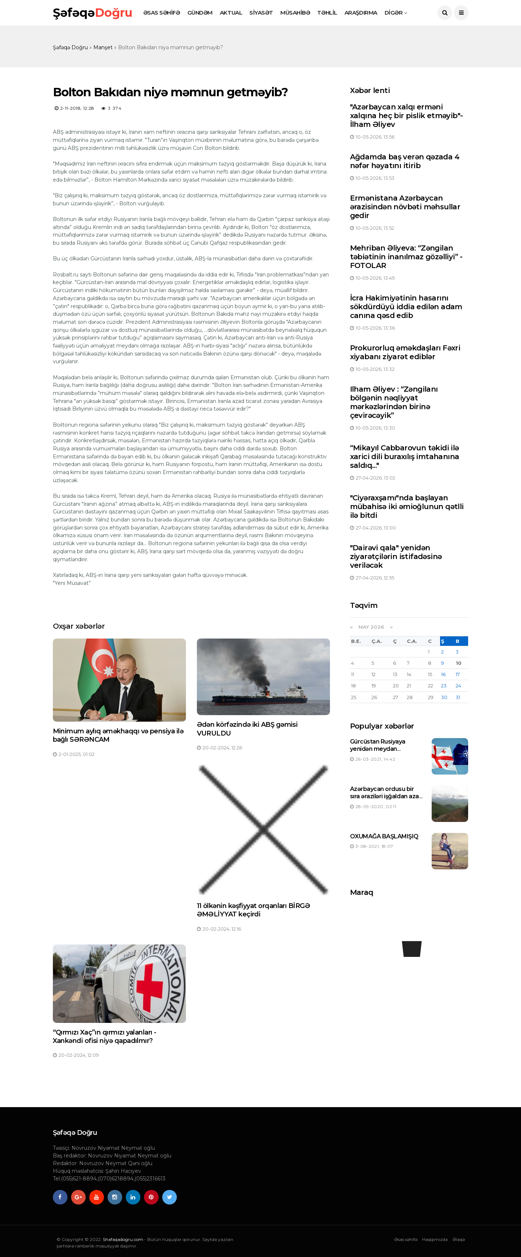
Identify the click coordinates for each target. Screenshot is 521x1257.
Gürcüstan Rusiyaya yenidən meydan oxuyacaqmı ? (377, 749)
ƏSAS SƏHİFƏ (161, 12)
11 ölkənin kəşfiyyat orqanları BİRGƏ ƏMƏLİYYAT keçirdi (253, 910)
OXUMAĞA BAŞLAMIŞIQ (384, 836)
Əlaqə (458, 1239)
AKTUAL (231, 12)
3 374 (111, 108)
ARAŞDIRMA (361, 12)
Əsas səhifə (405, 1239)
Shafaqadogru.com (123, 1239)
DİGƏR (394, 12)
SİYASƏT (261, 12)
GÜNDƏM (200, 12)
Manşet (103, 47)
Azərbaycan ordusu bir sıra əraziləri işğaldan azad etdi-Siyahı (386, 796)
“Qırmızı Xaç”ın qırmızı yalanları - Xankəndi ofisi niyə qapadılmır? (104, 1036)
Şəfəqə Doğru (70, 47)
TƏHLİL (327, 12)
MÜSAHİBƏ (295, 12)
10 (459, 663)
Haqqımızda (435, 1239)
